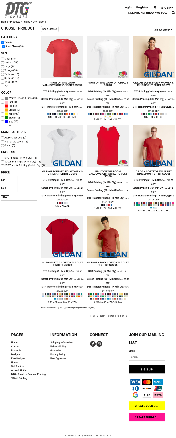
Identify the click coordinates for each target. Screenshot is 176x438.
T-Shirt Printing (19, 378)
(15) (11, 122)
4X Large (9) (11, 82)
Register (142, 7)
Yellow (12, 113)
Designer (16, 354)
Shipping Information (61, 342)
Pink (11, 102)
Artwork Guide (18, 370)
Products (15, 21)
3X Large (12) (11, 78)
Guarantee (55, 350)
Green (12, 117)
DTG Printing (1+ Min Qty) (57, 91)
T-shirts (26, 21)
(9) (12, 110)
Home (4, 21)
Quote (14, 362)
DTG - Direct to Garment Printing (28, 374)
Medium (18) (11, 62)
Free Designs (18, 358)
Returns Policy (58, 346)
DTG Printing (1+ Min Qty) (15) (20, 157)
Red (11, 106)
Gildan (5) (9, 145)
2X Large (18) (11, 74)
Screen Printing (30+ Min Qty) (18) (22, 161)
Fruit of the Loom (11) (16, 141)
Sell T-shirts (17, 366)
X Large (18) (11, 70)
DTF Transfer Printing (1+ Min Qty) (60, 107)
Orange (12, 110)
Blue (11, 121)
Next (102, 316)
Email (132, 350)
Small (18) (10, 58)
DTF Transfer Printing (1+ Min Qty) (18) (25, 165)
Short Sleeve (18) (14, 46)
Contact (15, 346)
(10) (11, 102)
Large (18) (9, 66)
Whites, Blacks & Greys (21, 98)
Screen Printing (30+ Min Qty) (57, 99)
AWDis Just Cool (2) (15, 137)
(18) (21, 98)
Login (127, 7)
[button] (154, 7)
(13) (11, 106)
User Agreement (58, 358)
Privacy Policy (57, 354)
